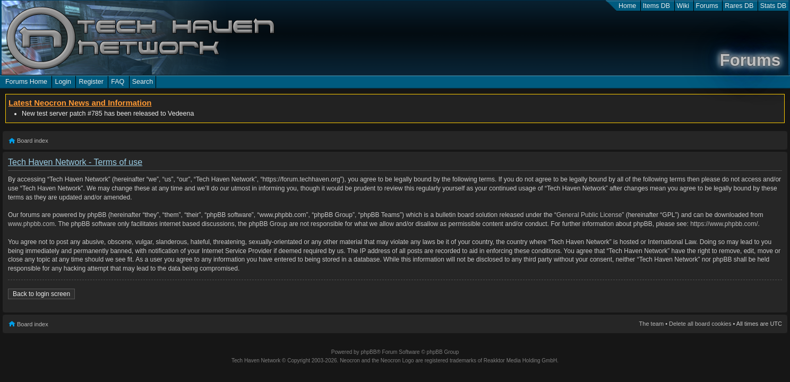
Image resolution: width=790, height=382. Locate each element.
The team (651, 323)
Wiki (683, 6)
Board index (32, 140)
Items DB (656, 6)
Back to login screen (41, 294)
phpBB (368, 352)
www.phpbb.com (31, 224)
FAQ (117, 81)
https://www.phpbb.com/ (724, 224)
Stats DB (773, 6)
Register (91, 81)
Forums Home (26, 81)
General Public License (589, 215)
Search (142, 81)
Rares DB (739, 6)
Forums (707, 6)
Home (627, 6)
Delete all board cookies (700, 323)
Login (63, 81)
